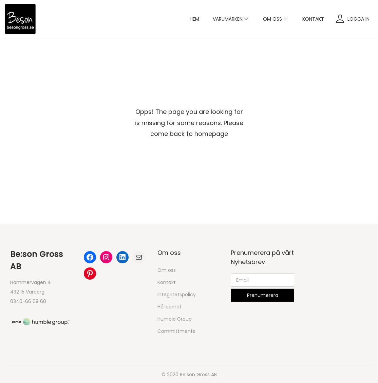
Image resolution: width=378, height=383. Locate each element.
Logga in (358, 19)
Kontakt (166, 282)
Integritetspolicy (176, 294)
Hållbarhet (169, 306)
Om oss (166, 270)
